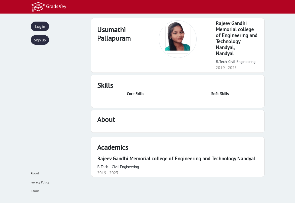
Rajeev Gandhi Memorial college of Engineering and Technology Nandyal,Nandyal (236, 38)
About (35, 173)
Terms (35, 191)
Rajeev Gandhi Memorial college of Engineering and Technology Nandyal (176, 158)
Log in (40, 26)
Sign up (40, 39)
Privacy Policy (40, 182)
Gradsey (48, 7)
